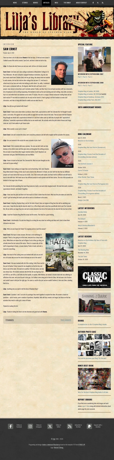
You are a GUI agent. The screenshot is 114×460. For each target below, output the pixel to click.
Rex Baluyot (82, 219)
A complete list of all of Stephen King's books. (92, 324)
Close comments (66, 320)
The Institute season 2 (85, 164)
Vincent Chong (58, 447)
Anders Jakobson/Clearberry (51, 444)
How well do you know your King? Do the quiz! (92, 358)
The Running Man (83, 250)
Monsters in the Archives (86, 140)
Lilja (54, 439)
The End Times (82, 256)
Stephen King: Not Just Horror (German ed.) (92, 147)
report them (86, 406)
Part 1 (80, 77)
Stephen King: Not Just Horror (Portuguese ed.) (93, 184)
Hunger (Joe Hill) (83, 200)
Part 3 (90, 77)
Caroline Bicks (82, 212)
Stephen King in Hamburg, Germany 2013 (91, 97)
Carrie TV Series (83, 170)
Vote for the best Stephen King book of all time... (93, 392)
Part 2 (85, 77)
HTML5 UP (81, 444)
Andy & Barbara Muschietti (86, 225)
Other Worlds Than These (86, 177)
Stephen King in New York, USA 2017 (89, 100)
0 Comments (10, 320)
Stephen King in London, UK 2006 (88, 91)
